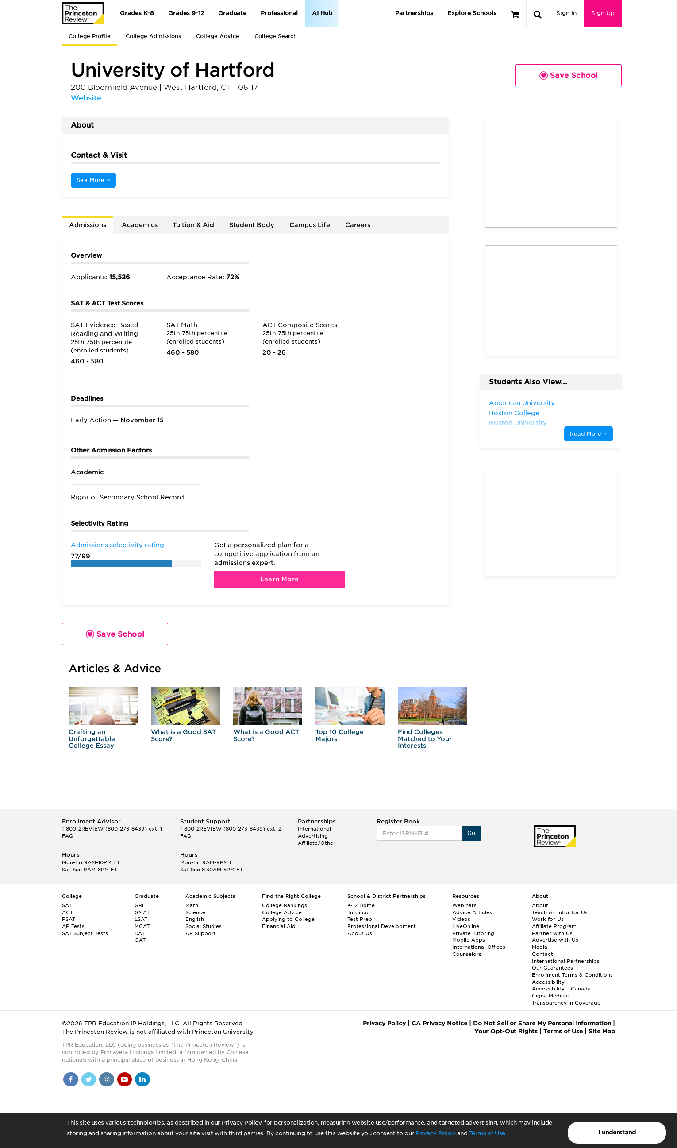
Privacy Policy (435, 1133)
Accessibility (548, 982)
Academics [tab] (140, 224)
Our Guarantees (552, 968)
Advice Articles (472, 912)
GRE (140, 905)
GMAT (142, 912)
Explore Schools (471, 13)
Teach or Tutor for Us (560, 912)
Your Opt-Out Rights (506, 1031)
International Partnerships (566, 961)
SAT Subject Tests (85, 933)
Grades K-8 (137, 13)
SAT (67, 905)
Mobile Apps (468, 940)
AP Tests (73, 926)
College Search (275, 36)
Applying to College (288, 919)
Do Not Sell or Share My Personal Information (542, 1023)
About (540, 905)
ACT (67, 912)
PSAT (68, 919)
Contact (542, 954)
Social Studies (203, 926)
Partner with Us (552, 933)
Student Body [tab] (251, 224)
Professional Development (381, 926)
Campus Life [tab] (309, 224)
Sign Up (603, 13)
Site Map (602, 1031)
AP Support (200, 933)
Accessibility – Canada (561, 989)
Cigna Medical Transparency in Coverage (566, 999)
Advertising (313, 836)
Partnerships (414, 13)
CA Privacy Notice (439, 1023)
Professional (279, 13)
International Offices (478, 947)
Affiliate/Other (316, 843)
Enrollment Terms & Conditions (572, 975)
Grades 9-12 (186, 13)
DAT (140, 933)
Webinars (464, 905)
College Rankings (284, 905)
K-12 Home (361, 905)
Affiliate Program (554, 926)
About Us (359, 933)
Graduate (232, 13)
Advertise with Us (555, 940)
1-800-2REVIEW (112, 829)
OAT (140, 940)
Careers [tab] (357, 224)
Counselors (466, 954)
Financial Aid (279, 926)
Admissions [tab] (87, 224)
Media (539, 947)
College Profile (90, 36)
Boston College (514, 413)
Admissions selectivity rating (117, 545)
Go (471, 833)
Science (195, 912)
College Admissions (153, 36)
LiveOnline (465, 926)
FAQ (67, 836)
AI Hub (322, 13)
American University (522, 402)
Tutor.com (360, 912)
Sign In (566, 13)
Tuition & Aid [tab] (193, 224)
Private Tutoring (473, 933)
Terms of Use (487, 1133)
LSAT (141, 919)
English (194, 919)
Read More (588, 433)
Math (191, 905)
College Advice (217, 36)
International (314, 829)
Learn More (279, 579)
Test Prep (359, 919)
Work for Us (548, 919)
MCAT (142, 926)
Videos (461, 919)
